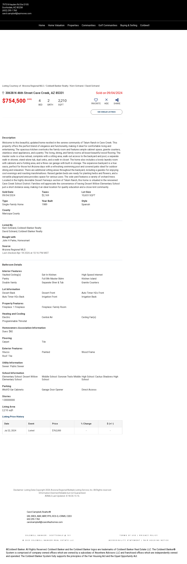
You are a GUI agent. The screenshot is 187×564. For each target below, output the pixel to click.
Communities (89, 25)
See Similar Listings (106, 112)
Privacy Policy (148, 535)
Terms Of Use (128, 535)
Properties (73, 25)
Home (42, 25)
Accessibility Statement (124, 540)
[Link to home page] (94, 6)
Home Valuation (56, 25)
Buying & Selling (128, 25)
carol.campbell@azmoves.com (16, 13)
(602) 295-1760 (9, 10)
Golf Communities (108, 25)
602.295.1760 (33, 519)
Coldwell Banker (36, 535)
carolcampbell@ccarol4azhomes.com (45, 522)
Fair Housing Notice (156, 540)
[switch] (96, 102)
